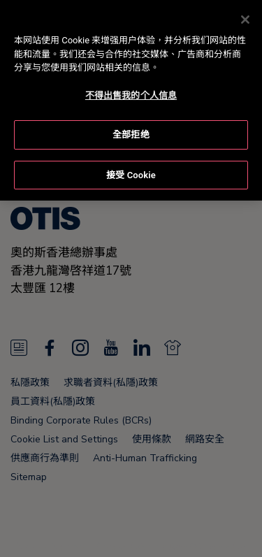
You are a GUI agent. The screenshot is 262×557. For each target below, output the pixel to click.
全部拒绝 (131, 132)
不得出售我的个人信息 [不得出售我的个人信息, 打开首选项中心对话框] (131, 92)
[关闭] (245, 16)
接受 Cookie (131, 172)
